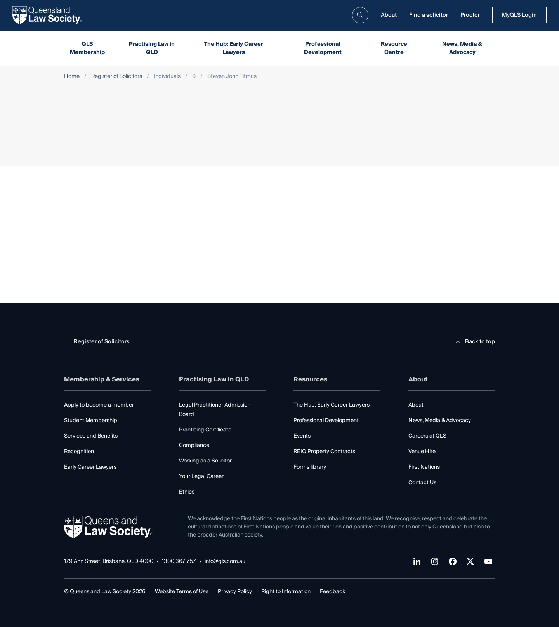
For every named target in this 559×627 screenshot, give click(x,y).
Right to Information (286, 591)
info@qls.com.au (225, 562)
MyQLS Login (519, 15)
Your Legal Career (201, 476)
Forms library (309, 467)
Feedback (332, 591)
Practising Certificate (205, 430)
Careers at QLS (427, 436)
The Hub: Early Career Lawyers (233, 48)
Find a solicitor (428, 15)
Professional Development (323, 48)
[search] (360, 15)
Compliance (194, 445)
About (389, 15)
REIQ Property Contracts (324, 451)
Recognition (79, 451)
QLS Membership (87, 48)
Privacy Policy (235, 591)
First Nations (424, 467)
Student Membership (90, 420)
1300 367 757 (179, 562)
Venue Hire (422, 451)
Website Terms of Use (181, 591)
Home (72, 77)
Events (302, 436)
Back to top (474, 341)
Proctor (470, 15)
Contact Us (422, 482)
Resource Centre (394, 48)
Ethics (186, 492)
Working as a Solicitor (205, 461)
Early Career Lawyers (90, 467)
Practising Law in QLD (152, 48)
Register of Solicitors (116, 77)
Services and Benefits (91, 436)
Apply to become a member (99, 405)
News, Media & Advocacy (462, 48)
